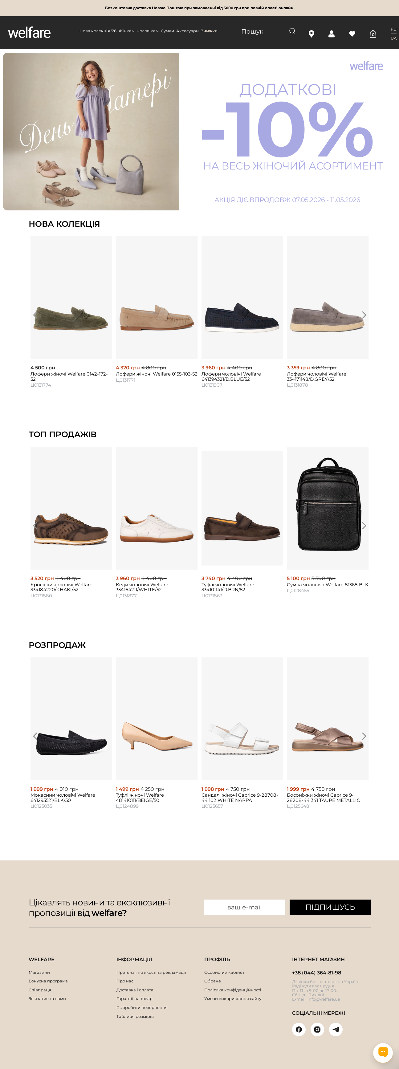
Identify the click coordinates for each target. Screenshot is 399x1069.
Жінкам (127, 30)
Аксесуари (187, 30)
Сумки (167, 30)
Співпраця (40, 989)
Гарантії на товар (134, 998)
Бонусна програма (48, 980)
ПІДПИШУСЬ (330, 907)
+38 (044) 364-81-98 (316, 973)
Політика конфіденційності (232, 989)
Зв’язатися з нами (47, 998)
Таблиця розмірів (135, 1016)
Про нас (124, 980)
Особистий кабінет (224, 972)
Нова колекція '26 (97, 30)
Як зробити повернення (142, 1007)
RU (394, 29)
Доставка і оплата (134, 989)
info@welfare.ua (323, 999)
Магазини (39, 972)
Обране (212, 980)
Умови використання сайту (232, 998)
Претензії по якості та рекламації (151, 972)
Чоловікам (148, 30)
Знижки (209, 30)
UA (394, 38)
